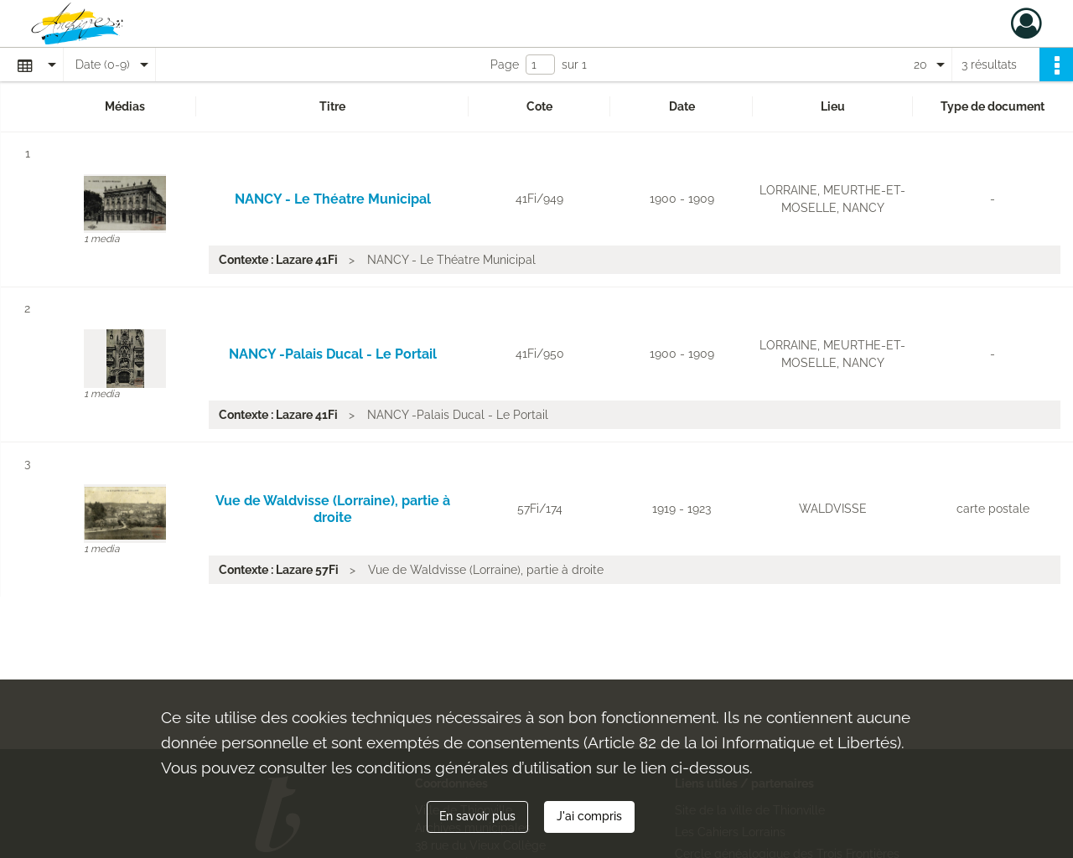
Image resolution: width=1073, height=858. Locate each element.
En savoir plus (477, 816)
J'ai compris (589, 816)
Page (504, 64)
